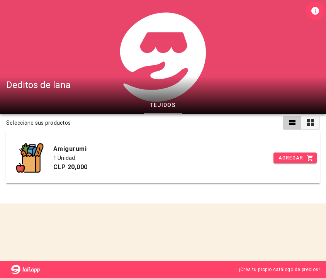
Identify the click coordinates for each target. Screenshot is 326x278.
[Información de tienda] (315, 11)
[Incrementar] (295, 158)
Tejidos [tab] (163, 105)
